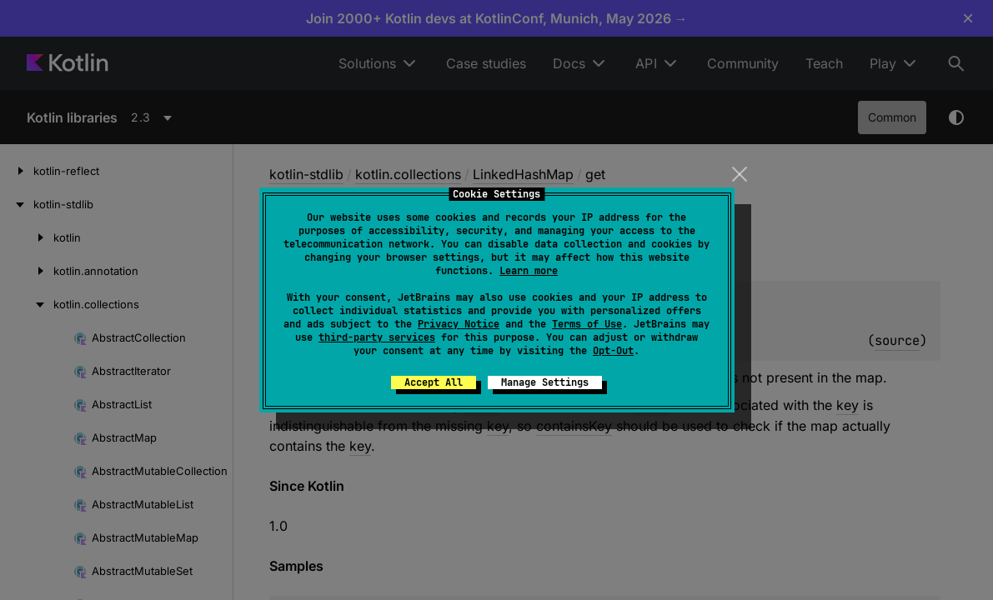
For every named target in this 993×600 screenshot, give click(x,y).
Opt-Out (613, 351)
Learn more (528, 271)
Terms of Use (587, 324)
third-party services (376, 337)
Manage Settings (545, 382)
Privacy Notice (458, 324)
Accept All (433, 382)
